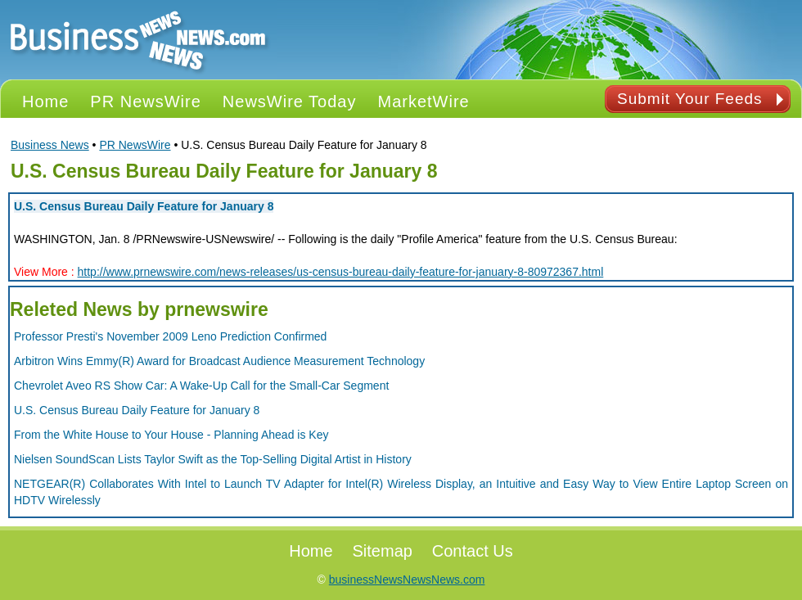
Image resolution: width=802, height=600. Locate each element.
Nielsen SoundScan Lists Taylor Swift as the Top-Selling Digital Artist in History (213, 459)
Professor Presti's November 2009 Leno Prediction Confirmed (170, 336)
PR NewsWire (134, 144)
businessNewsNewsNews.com (407, 579)
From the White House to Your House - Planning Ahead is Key (171, 434)
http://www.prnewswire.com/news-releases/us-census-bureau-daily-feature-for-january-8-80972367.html (341, 271)
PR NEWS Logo (138, 39)
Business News (50, 144)
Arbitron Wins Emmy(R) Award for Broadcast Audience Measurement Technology (219, 361)
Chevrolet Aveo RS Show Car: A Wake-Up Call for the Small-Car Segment (201, 385)
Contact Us (472, 551)
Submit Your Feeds (690, 98)
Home (310, 551)
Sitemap (382, 551)
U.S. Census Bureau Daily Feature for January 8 (143, 206)
